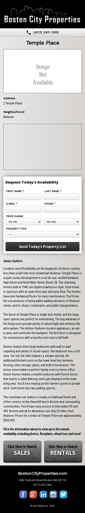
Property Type (16, 228)
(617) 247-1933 (42, 32)
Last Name (53, 191)
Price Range (14, 216)
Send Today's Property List (42, 246)
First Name (15, 191)
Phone (49, 203)
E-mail (11, 203)
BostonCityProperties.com (42, 473)
